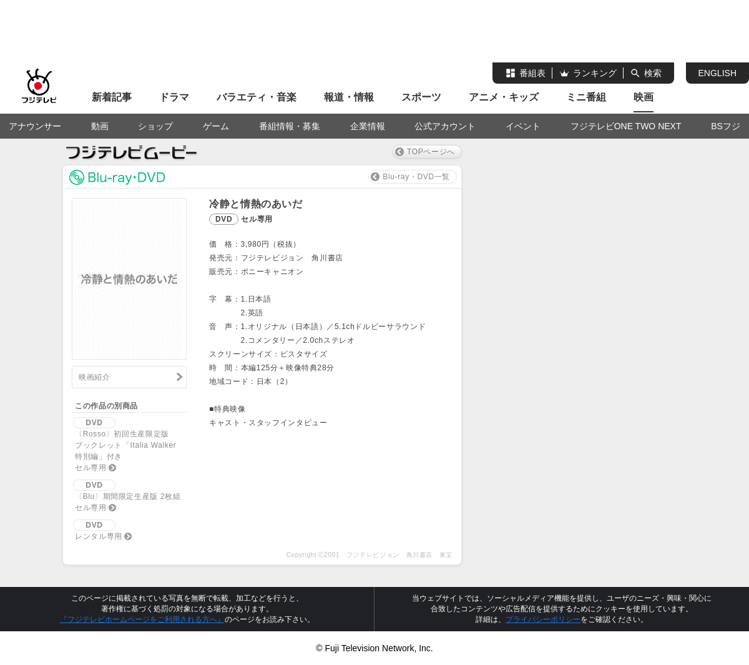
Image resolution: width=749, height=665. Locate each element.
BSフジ (725, 126)
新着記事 (112, 97)
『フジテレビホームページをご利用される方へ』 (142, 619)
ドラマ (174, 97)
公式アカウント (445, 126)
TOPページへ (431, 151)
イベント (523, 126)
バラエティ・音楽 (256, 97)
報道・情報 (349, 97)
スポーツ (421, 97)
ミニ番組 (586, 97)
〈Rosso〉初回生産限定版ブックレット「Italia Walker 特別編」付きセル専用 (128, 444)
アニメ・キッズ (504, 97)
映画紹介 (94, 377)
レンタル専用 (97, 530)
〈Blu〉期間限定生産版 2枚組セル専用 (127, 496)
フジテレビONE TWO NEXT (626, 126)
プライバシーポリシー (543, 619)
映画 (644, 97)
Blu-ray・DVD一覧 (416, 176)
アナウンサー (35, 126)
